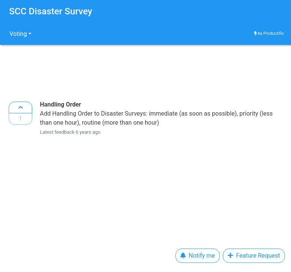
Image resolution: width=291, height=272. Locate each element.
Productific (273, 33)
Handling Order (60, 104)
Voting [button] (18, 33)
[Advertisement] (145, 71)
